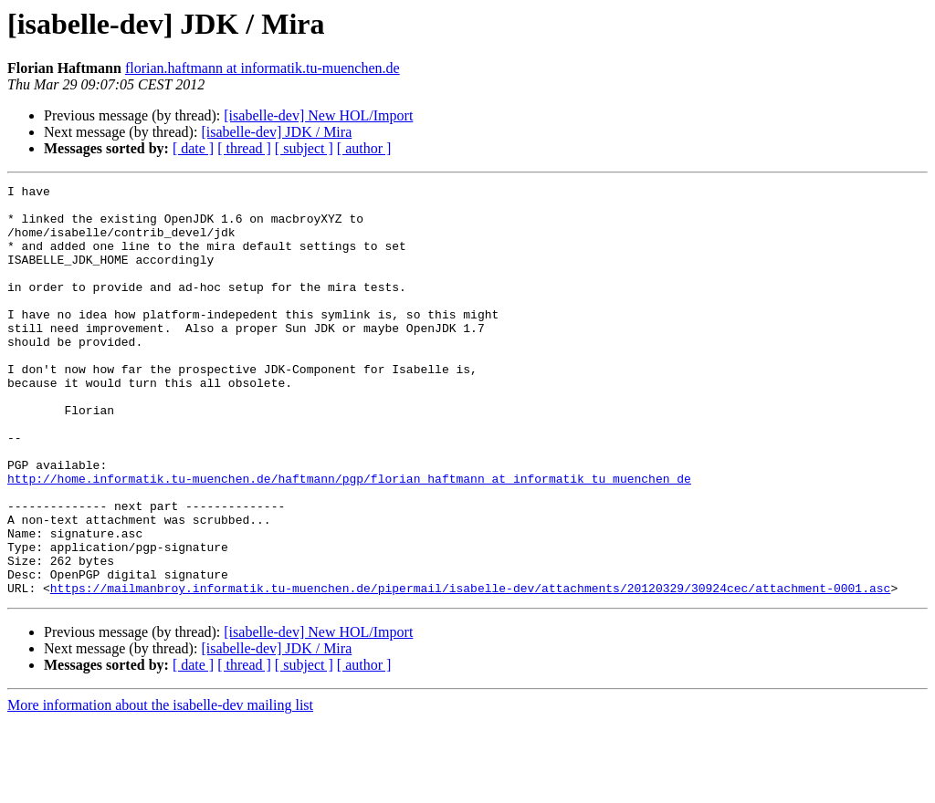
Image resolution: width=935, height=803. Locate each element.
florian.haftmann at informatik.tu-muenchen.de (262, 68)
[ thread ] (244, 148)
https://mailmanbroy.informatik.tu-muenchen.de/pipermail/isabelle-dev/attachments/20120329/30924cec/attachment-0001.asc (470, 670)
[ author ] (364, 148)
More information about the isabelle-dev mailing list (160, 787)
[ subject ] (304, 148)
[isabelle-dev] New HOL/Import (318, 115)
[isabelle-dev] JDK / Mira (276, 132)
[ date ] (193, 148)
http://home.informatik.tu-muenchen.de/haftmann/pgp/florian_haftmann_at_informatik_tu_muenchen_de (349, 538)
